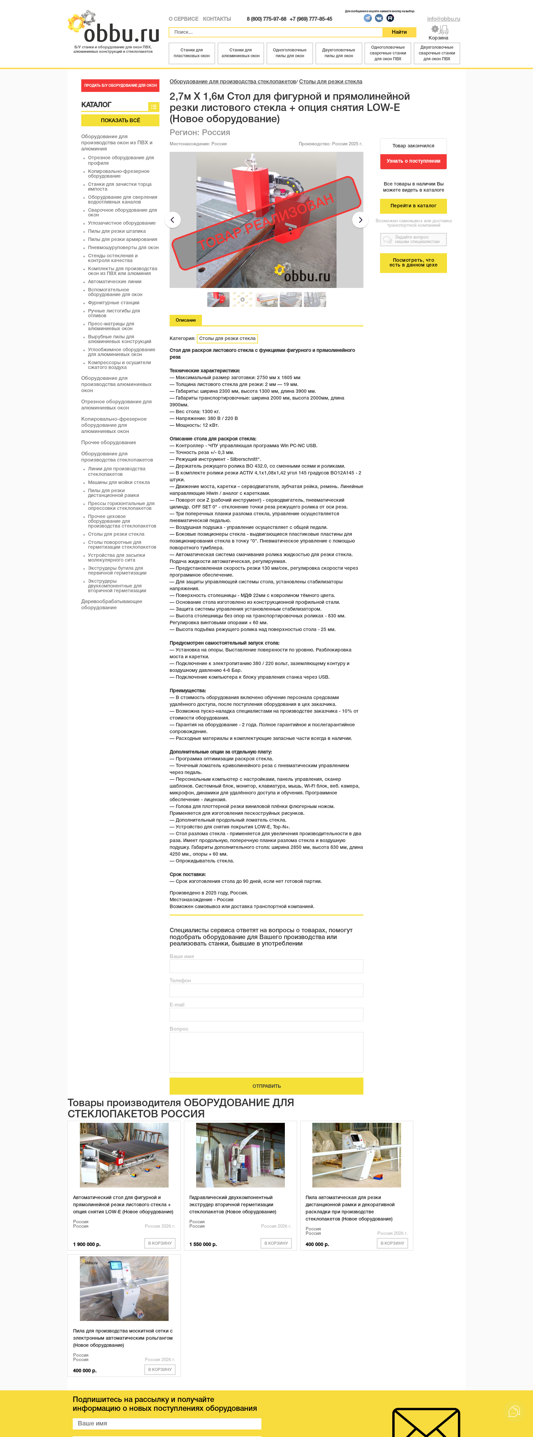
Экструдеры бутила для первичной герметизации (117, 571)
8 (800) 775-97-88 (266, 19)
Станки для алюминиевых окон (241, 53)
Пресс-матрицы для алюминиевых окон (111, 326)
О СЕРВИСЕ (183, 19)
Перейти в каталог (414, 206)
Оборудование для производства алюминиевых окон (116, 384)
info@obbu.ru (443, 19)
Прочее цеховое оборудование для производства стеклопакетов (122, 522)
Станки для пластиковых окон (192, 53)
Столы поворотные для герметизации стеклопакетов (122, 545)
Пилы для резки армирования (122, 240)
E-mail (177, 1005)
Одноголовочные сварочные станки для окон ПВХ (388, 53)
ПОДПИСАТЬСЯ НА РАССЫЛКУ (167, 1338)
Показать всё (120, 120)
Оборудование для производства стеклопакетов (233, 82)
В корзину (138, 1250)
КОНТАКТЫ (217, 19)
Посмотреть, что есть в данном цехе (414, 263)
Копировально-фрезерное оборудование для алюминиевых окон (114, 425)
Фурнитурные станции (113, 303)
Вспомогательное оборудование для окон (115, 292)
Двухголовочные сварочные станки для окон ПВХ (437, 53)
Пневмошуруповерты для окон (123, 248)
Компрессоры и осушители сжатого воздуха (119, 365)
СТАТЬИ (167, 1390)
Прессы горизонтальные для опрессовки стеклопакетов (121, 506)
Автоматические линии (114, 282)
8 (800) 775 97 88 (416, 1393)
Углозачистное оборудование (122, 223)
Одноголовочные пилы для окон (290, 53)
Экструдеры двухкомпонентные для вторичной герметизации (117, 586)
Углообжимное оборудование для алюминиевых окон (121, 352)
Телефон (180, 981)
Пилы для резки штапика (117, 231)
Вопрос (179, 1029)
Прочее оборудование (108, 442)
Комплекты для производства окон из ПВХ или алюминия (122, 271)
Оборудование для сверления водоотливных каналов (122, 200)
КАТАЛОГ (90, 1390)
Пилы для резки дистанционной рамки (113, 493)
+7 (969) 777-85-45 (311, 19)
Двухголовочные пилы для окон (338, 53)
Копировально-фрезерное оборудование (119, 174)
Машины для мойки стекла (119, 483)
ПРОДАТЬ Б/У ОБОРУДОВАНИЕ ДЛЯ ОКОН (120, 85)
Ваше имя (182, 956)
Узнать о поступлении (414, 161)
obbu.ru (150, 1426)
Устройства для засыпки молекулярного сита (116, 558)
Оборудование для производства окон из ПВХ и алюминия (117, 142)
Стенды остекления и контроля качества (113, 258)
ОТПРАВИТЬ (267, 1086)
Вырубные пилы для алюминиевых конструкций (119, 339)
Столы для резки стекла (116, 534)
